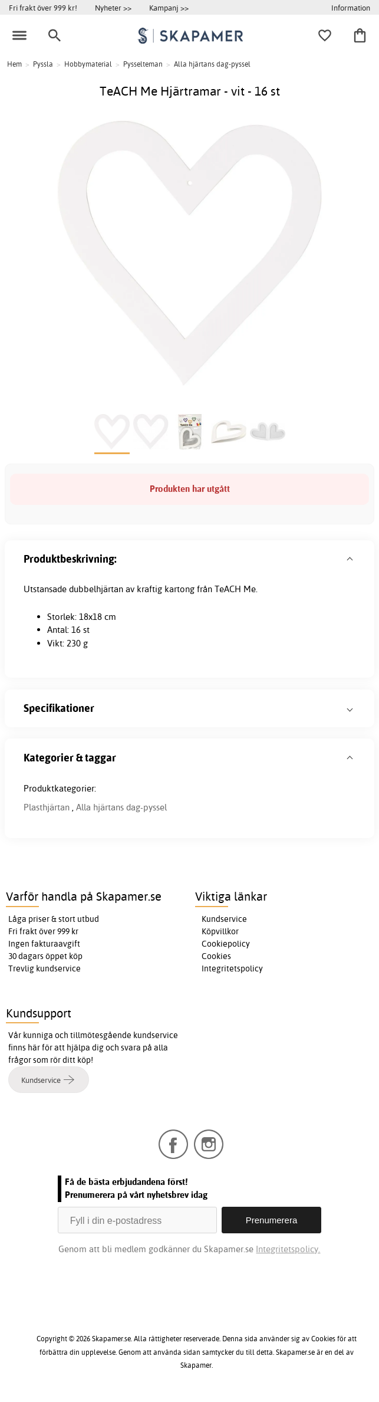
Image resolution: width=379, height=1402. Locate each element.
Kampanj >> (169, 7)
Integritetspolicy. (288, 1249)
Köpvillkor (220, 931)
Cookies (216, 956)
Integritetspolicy (232, 968)
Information (350, 7)
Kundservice (224, 919)
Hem (14, 64)
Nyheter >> (113, 7)
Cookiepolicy (226, 943)
